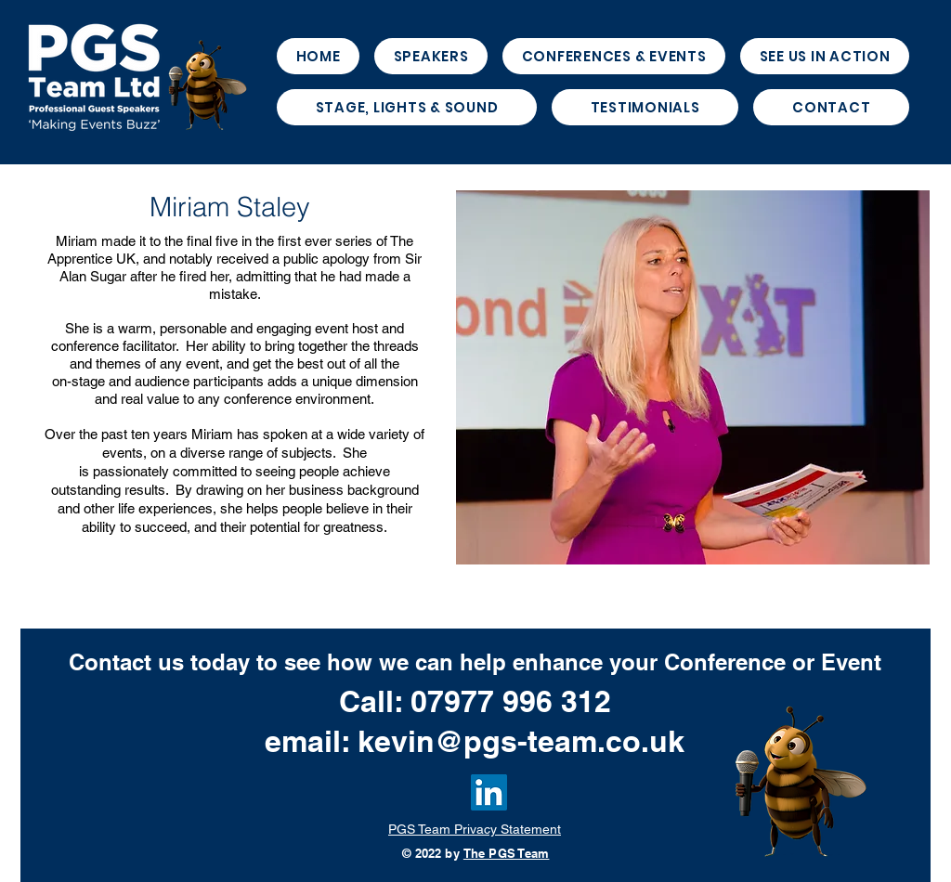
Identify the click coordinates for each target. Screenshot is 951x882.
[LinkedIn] (489, 792)
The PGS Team (506, 853)
